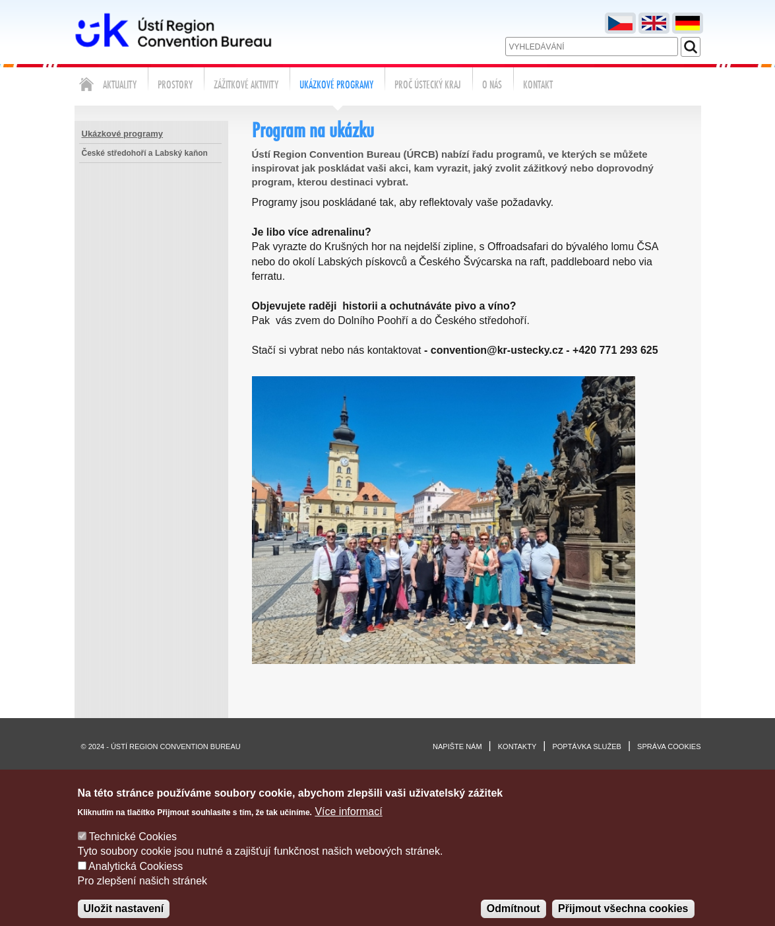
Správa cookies (668, 746)
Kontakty (517, 746)
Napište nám (457, 746)
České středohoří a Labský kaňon (145, 153)
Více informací (348, 824)
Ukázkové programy (123, 134)
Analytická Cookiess (135, 879)
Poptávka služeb (586, 746)
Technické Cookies (133, 849)
